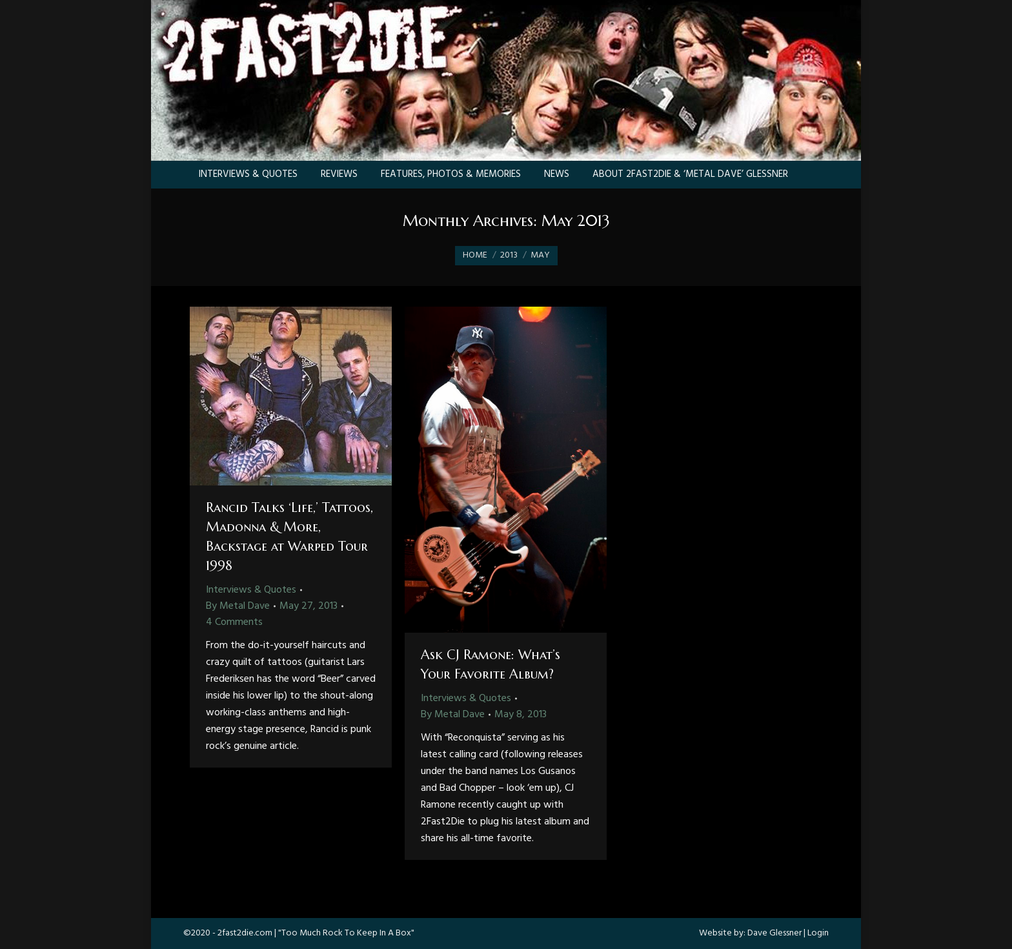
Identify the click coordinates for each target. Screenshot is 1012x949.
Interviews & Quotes (251, 590)
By (238, 606)
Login (818, 933)
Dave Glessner (774, 933)
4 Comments (234, 622)
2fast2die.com (245, 933)
